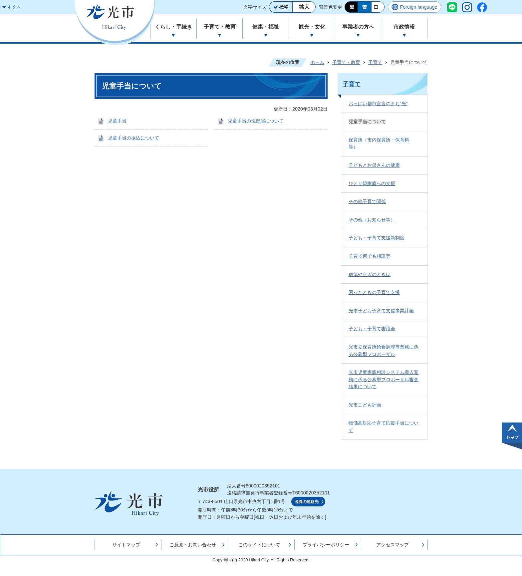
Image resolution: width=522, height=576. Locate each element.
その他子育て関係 (367, 201)
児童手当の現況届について (256, 121)
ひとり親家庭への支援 (372, 183)
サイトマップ (126, 544)
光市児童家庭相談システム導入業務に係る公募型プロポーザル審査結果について (383, 379)
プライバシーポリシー (326, 544)
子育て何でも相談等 (370, 256)
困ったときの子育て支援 (374, 292)
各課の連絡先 (307, 502)
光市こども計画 (365, 405)
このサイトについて (259, 544)
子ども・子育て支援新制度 (376, 237)
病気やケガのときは (370, 274)
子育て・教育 (346, 62)
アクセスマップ (392, 544)
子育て (375, 62)
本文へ (14, 7)
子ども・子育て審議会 (372, 328)
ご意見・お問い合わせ (192, 544)
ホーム (317, 62)
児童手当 (117, 121)
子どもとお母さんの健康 (374, 165)
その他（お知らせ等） (372, 219)
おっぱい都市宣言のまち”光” (378, 103)
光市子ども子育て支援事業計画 (381, 310)
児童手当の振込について (133, 138)
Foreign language (418, 7)
